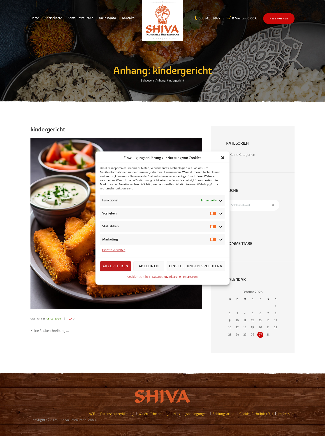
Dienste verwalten (113, 250)
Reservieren (278, 18)
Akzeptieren (115, 266)
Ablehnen (149, 266)
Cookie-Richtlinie (138, 276)
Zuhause (146, 80)
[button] (223, 158)
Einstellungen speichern (196, 266)
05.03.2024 (53, 318)
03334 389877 (210, 18)
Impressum (190, 276)
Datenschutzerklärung (166, 276)
